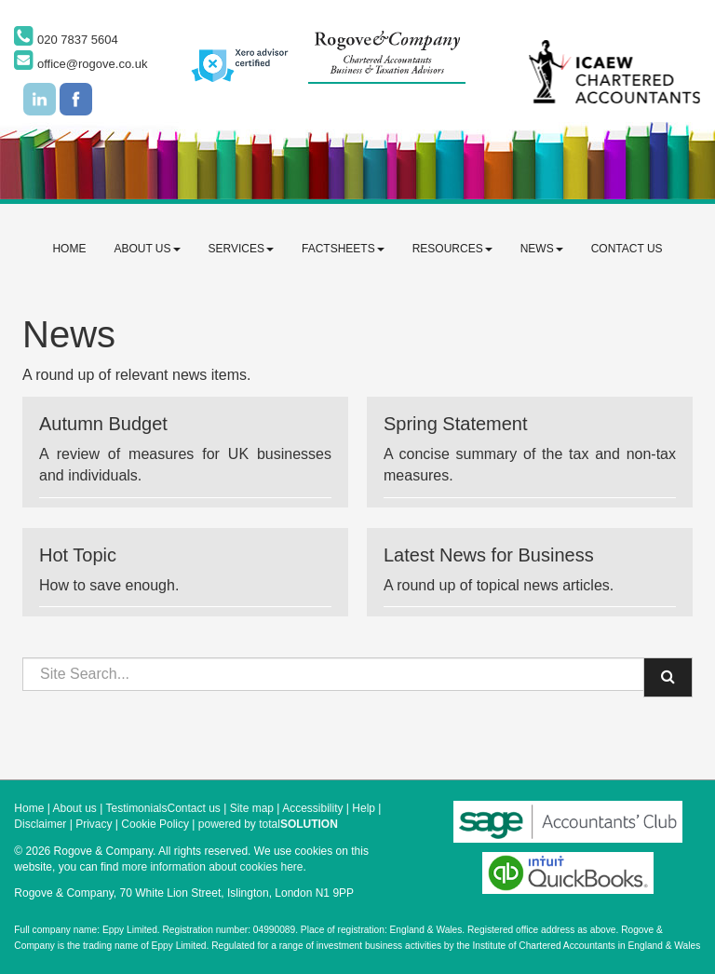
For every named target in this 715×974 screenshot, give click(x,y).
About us (147, 248)
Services (241, 248)
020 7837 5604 (65, 40)
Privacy (93, 824)
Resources (452, 248)
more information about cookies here (213, 866)
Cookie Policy (155, 824)
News (541, 248)
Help (363, 808)
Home (69, 248)
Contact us (627, 248)
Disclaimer (40, 824)
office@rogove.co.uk (80, 64)
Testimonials (136, 808)
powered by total (268, 824)
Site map (252, 808)
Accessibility (312, 808)
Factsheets (343, 248)
